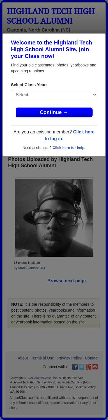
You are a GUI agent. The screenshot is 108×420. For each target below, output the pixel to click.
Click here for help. (68, 148)
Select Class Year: (29, 84)
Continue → (54, 112)
